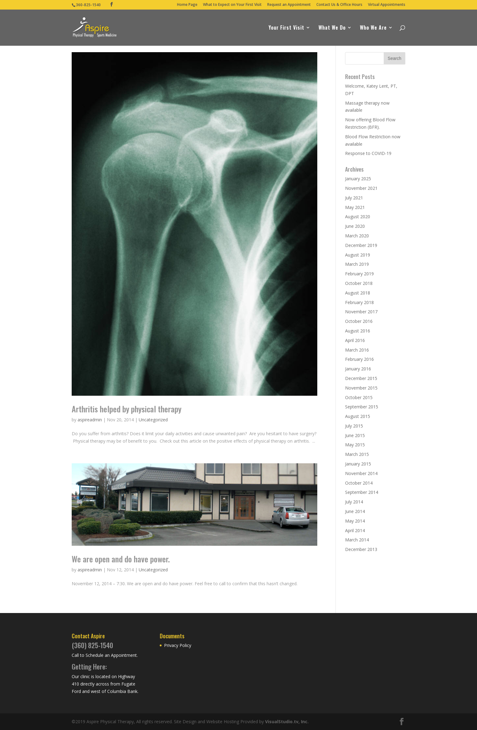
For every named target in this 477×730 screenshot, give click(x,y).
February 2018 (359, 302)
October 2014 (359, 483)
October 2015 (359, 397)
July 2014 (354, 502)
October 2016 (359, 321)
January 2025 (358, 178)
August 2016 (357, 331)
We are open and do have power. (121, 559)
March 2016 (357, 350)
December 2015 (361, 378)
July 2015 (354, 426)
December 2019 (361, 245)
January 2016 (358, 369)
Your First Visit (286, 28)
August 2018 (357, 293)
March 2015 (357, 454)
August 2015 (357, 416)
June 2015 (355, 435)
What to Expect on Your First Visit (232, 5)
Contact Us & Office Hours (339, 5)
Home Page (187, 5)
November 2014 (361, 473)
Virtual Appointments (386, 5)
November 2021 (361, 188)
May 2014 (355, 521)
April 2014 (355, 530)
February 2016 (359, 359)
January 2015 (358, 464)
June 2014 (355, 511)
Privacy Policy (177, 645)
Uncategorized (153, 420)
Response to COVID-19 (368, 153)
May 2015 (355, 445)
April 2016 (355, 340)
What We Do (332, 28)
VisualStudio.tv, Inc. (287, 721)
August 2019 (357, 255)
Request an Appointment (289, 5)
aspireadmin (90, 420)
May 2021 (355, 207)
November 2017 (361, 312)
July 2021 (354, 198)
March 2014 (357, 540)
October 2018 (359, 283)
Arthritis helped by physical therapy (126, 409)
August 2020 (357, 216)
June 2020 (355, 226)
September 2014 (361, 492)
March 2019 (357, 264)
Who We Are (373, 28)
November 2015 (361, 388)
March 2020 (357, 236)
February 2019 (359, 274)
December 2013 (361, 549)
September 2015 (361, 407)
